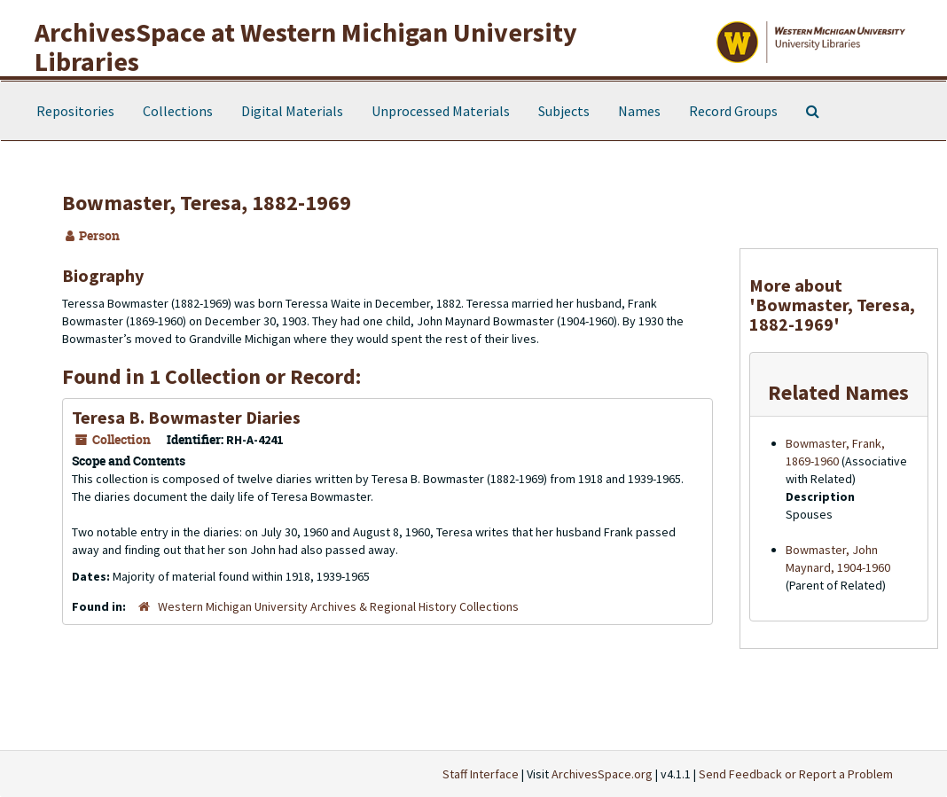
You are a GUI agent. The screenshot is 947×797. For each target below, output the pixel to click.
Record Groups (733, 111)
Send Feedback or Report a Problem (796, 774)
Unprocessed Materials (441, 111)
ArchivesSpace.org (602, 774)
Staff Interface (480, 774)
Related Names (838, 392)
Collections (178, 111)
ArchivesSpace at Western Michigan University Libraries (306, 46)
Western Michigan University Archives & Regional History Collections (338, 606)
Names (639, 111)
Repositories (75, 111)
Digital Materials (292, 111)
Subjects (564, 111)
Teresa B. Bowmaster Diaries (186, 417)
